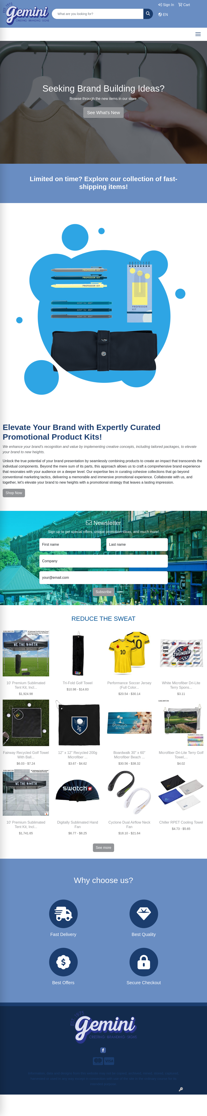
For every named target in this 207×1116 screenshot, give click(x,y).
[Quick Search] (98, 14)
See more (103, 848)
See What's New (103, 112)
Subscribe (103, 592)
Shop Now (14, 493)
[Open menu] (198, 34)
